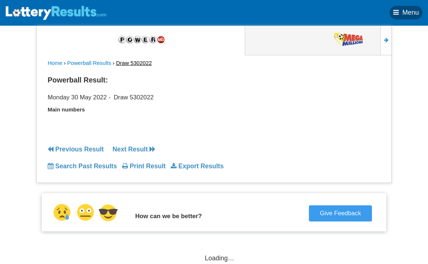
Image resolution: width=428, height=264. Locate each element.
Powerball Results (89, 63)
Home (55, 63)
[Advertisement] (338, 118)
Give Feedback (340, 213)
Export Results (197, 166)
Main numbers (66, 109)
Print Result (144, 166)
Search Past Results (82, 166)
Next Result (133, 149)
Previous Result (76, 149)
